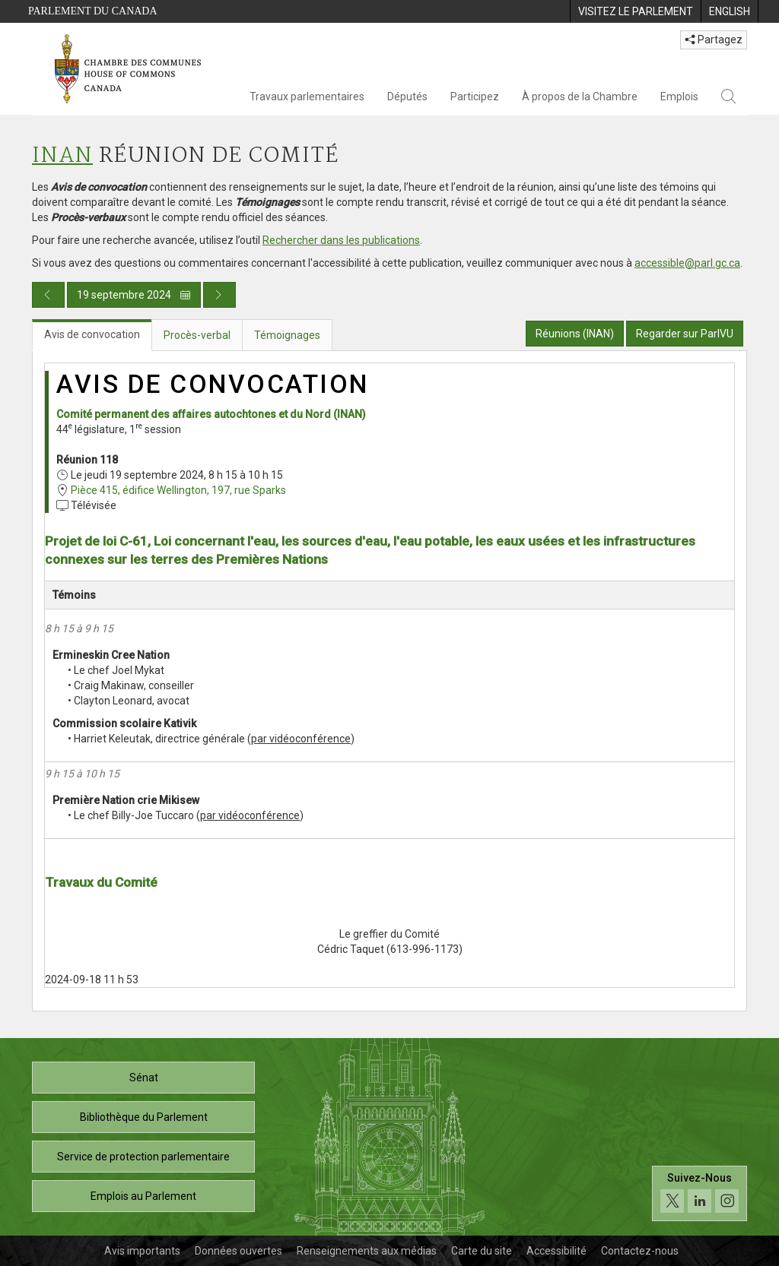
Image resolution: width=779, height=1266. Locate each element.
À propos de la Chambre (580, 96)
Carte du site (481, 1251)
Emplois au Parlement (143, 1196)
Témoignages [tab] (287, 335)
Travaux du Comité (101, 882)
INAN (62, 156)
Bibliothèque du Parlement (144, 1117)
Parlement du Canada (92, 11)
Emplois (679, 96)
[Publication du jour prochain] (219, 295)
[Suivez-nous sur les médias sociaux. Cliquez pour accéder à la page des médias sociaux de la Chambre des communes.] (699, 1193)
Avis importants (142, 1251)
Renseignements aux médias (367, 1251)
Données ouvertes (238, 1251)
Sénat (143, 1077)
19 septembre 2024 (134, 295)
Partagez (713, 39)
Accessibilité (556, 1251)
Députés (407, 96)
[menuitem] (635, 11)
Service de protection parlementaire (143, 1156)
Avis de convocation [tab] (92, 334)
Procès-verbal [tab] (197, 335)
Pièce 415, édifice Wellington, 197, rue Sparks (178, 490)
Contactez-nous (640, 1251)
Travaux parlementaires (307, 96)
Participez (474, 96)
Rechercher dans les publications (341, 240)
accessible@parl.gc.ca (687, 263)
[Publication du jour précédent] (48, 295)
